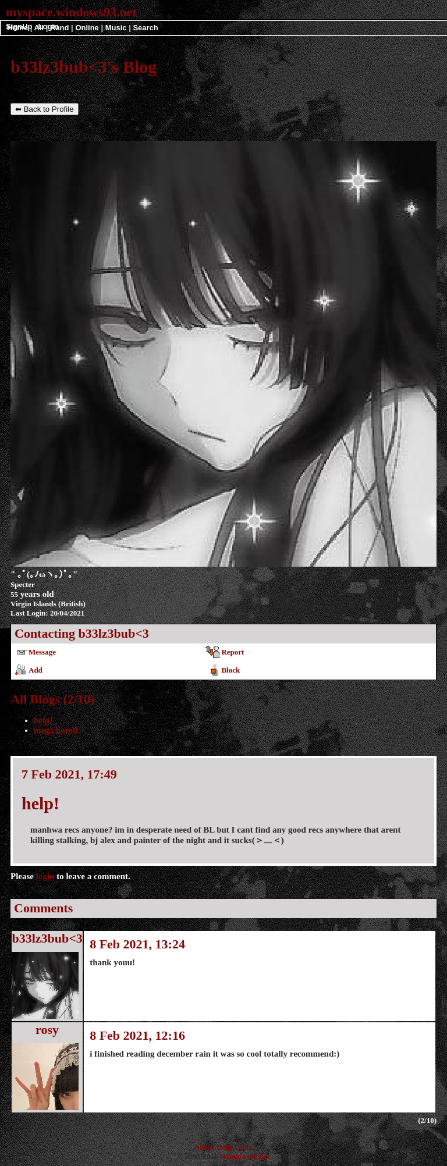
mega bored (55, 730)
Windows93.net (244, 1156)
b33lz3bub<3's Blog (83, 66)
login (45, 876)
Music (116, 27)
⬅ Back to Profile (44, 109)
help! (43, 720)
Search (145, 27)
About (204, 1147)
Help (224, 1147)
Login (243, 1147)
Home (17, 27)
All (40, 27)
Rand (59, 27)
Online (86, 27)
